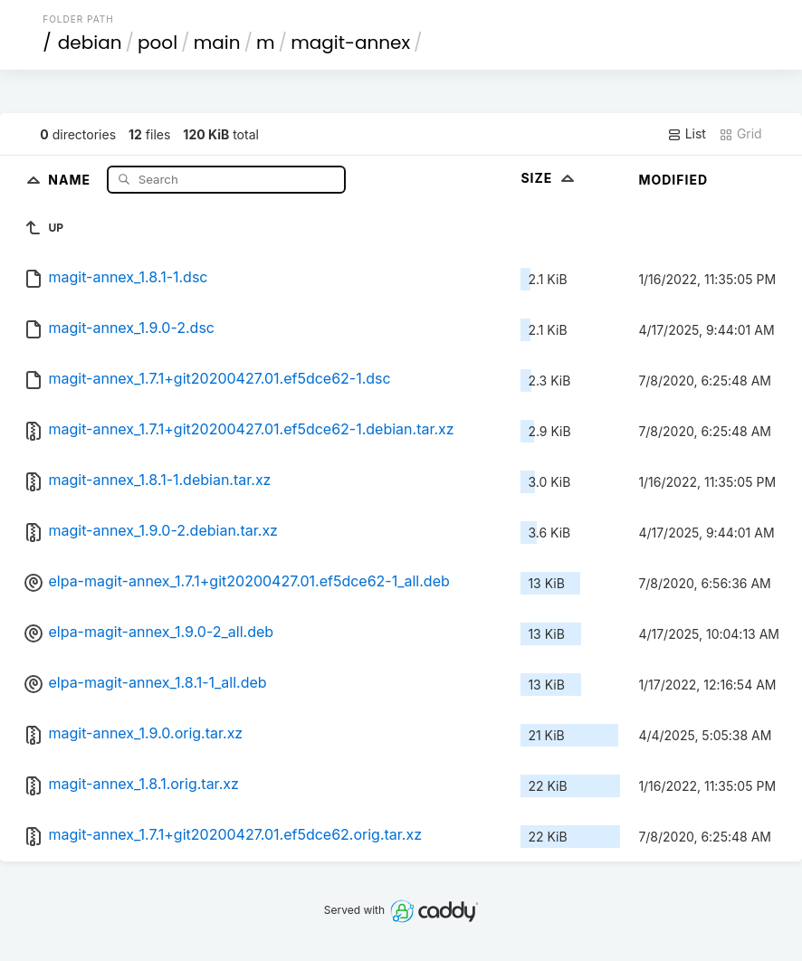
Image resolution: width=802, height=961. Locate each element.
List (686, 134)
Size (549, 178)
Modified (673, 179)
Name (71, 178)
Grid (740, 134)
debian (90, 42)
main (217, 42)
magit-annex (350, 42)
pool (157, 42)
